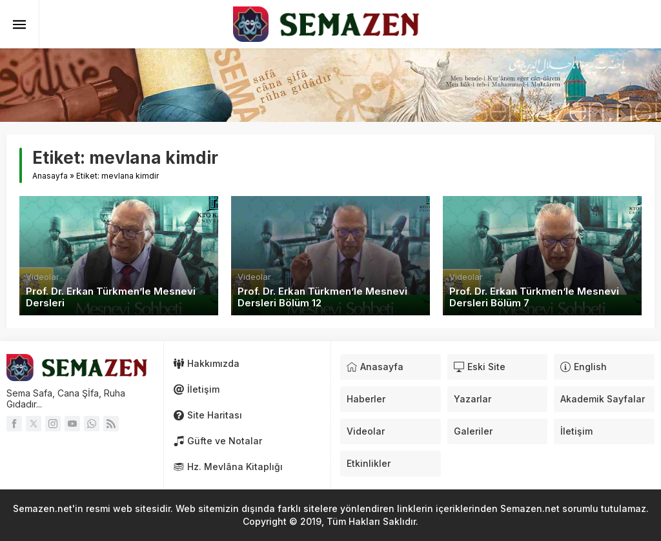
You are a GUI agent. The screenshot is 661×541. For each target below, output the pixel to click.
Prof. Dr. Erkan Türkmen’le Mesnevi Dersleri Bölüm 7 (534, 297)
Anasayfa (50, 176)
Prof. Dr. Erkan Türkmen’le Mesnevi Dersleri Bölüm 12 (322, 297)
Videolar (42, 276)
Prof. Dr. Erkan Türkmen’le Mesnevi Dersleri (111, 297)
